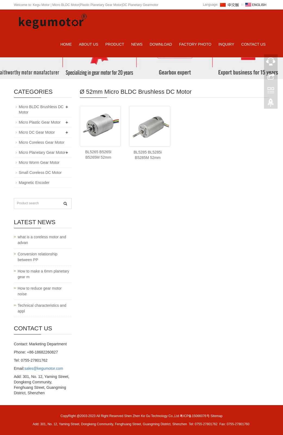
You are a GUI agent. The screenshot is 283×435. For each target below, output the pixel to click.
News (137, 44)
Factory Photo (195, 44)
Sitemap (216, 416)
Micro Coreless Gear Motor (41, 142)
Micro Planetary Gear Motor (42, 152)
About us (88, 44)
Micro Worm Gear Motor (39, 162)
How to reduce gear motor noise (40, 291)
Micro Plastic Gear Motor (40, 122)
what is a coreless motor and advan (42, 240)
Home (66, 44)
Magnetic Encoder (34, 182)
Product (114, 44)
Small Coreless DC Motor (40, 172)
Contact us (253, 44)
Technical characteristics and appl (42, 308)
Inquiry (226, 44)
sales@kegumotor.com (43, 368)
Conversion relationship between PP (37, 257)
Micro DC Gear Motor (37, 132)
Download (161, 44)
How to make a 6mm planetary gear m (43, 274)
